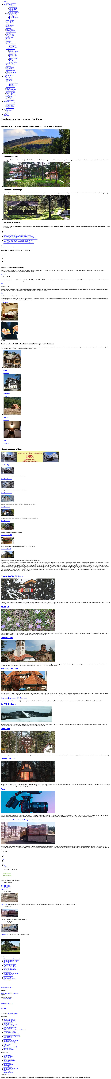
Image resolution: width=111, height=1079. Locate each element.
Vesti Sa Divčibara (10, 100)
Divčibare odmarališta (8, 1059)
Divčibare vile (6, 1065)
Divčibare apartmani (11, 13)
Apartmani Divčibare (9, 668)
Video (7, 113)
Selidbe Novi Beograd (6, 887)
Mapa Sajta (9, 96)
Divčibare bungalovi (8, 1072)
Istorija (8, 42)
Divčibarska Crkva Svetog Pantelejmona (11, 91)
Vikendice (5, 417)
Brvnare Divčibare (10, 30)
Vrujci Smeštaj (4, 889)
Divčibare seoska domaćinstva (10, 1068)
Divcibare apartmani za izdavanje (11, 960)
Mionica (11, 59)
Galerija (5, 109)
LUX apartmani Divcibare (9, 964)
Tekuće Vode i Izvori (11, 72)
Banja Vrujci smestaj (5, 885)
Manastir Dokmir (13, 58)
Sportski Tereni (10, 88)
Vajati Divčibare (10, 34)
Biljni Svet (8, 74)
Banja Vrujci (12, 60)
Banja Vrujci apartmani (6, 886)
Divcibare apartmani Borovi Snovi (11, 959)
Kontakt (5, 114)
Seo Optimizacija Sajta (12, 1013)
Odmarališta (6, 393)
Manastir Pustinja (13, 56)
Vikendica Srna (12, 9)
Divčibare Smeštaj (7, 4)
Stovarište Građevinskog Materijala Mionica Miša (21, 820)
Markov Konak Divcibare (9, 968)
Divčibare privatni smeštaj (9, 1060)
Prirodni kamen (13, 85)
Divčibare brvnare (7, 1067)
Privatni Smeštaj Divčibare (10, 23)
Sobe (4, 440)
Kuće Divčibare (10, 25)
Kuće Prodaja (9, 105)
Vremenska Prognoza (11, 89)
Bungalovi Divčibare (11, 35)
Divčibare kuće (7, 1061)
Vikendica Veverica (13, 11)
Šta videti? (8, 41)
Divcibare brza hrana (8, 962)
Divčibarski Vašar (10, 87)
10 (4, 865)
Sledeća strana (6, 866)
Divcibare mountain (11, 3)
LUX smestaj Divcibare (9, 965)
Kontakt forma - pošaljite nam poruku (9, 993)
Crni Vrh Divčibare (8, 704)
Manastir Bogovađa (13, 51)
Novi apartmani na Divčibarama (13, 15)
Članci (10, 97)
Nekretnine (6, 101)
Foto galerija (9, 110)
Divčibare (5, 1)
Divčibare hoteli (7, 1057)
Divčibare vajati (7, 1070)
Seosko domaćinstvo (8, 970)
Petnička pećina (13, 62)
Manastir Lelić (12, 53)
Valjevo (11, 50)
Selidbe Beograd (4, 934)
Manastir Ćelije (13, 55)
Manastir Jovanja (13, 54)
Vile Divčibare (9, 21)
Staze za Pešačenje (10, 64)
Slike (7, 112)
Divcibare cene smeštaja (9, 38)
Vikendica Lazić (13, 8)
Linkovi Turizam (10, 98)
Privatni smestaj (4, 302)
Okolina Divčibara (10, 49)
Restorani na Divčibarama (9, 80)
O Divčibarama (7, 39)
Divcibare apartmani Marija (9, 966)
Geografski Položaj (10, 43)
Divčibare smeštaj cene (8, 1069)
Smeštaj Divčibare (7, 1055)
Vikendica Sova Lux (14, 12)
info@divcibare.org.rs (6, 998)
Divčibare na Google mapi (7, 1003)
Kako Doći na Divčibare (12, 45)
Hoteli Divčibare (10, 20)
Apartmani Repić (6, 549)
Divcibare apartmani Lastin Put (10, 969)
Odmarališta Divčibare (9, 27)
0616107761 (6, 115)
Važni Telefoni (9, 93)
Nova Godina (9, 77)
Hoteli (2, 283)
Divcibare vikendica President (10, 961)
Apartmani (3, 274)
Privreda (8, 81)
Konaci (5, 370)
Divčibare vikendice (8, 1064)
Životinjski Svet (10, 75)
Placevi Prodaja (10, 106)
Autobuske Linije (13, 47)
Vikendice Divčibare (11, 5)
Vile (2, 293)
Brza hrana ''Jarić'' (6, 535)
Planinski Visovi (10, 67)
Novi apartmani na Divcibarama (10, 973)
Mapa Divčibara (10, 68)
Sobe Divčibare (10, 29)
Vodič (4, 76)
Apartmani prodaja (10, 102)
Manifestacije (9, 63)
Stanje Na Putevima (11, 94)
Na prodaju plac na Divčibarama (14, 698)
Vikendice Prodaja (10, 104)
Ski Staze (8, 66)
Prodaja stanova (10, 108)
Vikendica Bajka (13, 7)
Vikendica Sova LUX (8, 974)
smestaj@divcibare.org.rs (6, 987)
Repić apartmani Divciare (9, 978)
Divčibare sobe (6, 1063)
